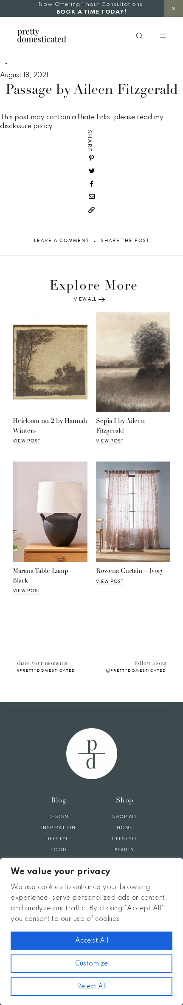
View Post (26, 441)
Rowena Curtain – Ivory (129, 571)
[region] (91, 931)
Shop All (124, 817)
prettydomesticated (48, 670)
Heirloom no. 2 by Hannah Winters (50, 426)
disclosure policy (26, 126)
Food (59, 850)
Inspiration (58, 828)
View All (89, 299)
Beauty (124, 850)
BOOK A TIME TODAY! (91, 12)
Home (124, 828)
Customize (91, 963)
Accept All (91, 940)
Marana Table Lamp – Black (43, 576)
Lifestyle (58, 839)
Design (58, 817)
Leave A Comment (61, 240)
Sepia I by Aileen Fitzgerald (120, 426)
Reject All (92, 986)
